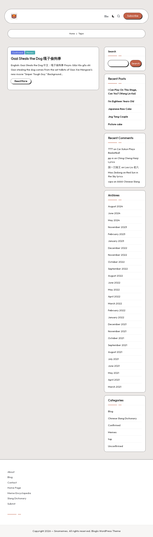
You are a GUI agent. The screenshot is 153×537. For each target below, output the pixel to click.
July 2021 (113, 358)
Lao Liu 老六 (132, 167)
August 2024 (115, 206)
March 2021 (114, 386)
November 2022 (117, 254)
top (110, 439)
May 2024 (114, 220)
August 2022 (115, 275)
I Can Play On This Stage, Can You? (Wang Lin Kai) (122, 91)
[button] (132, 16)
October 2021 (116, 338)
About (10, 471)
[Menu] (106, 16)
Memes (30, 52)
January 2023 (116, 240)
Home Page (14, 487)
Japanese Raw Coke (119, 108)
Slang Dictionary (16, 498)
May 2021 (113, 372)
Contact (12, 482)
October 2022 (116, 261)
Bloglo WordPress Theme (106, 531)
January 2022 (116, 317)
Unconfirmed (115, 446)
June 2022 (114, 282)
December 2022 (117, 247)
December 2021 (117, 324)
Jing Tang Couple (118, 116)
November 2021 (117, 331)
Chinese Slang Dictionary (122, 418)
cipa (110, 181)
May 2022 (114, 289)
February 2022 (116, 310)
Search (112, 51)
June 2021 (114, 365)
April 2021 (114, 379)
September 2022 (118, 268)
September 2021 (117, 345)
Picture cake (115, 124)
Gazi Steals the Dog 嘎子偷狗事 (36, 58)
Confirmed (17, 52)
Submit (11, 503)
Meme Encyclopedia (19, 493)
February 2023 (116, 234)
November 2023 (117, 227)
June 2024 (114, 213)
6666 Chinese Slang (128, 181)
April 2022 (114, 296)
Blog (110, 411)
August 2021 (115, 351)
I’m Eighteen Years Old (121, 101)
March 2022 (115, 303)
